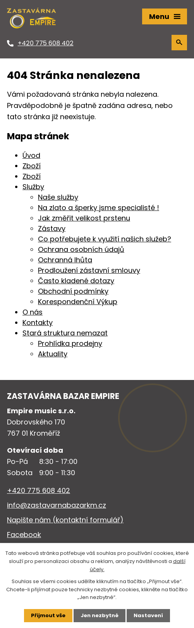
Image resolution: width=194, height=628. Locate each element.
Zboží (31, 166)
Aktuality (52, 354)
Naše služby (58, 197)
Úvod (31, 155)
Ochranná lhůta (65, 260)
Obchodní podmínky (73, 291)
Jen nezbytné (99, 615)
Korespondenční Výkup (77, 301)
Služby (33, 187)
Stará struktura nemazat (65, 333)
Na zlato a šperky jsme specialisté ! (98, 207)
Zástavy (51, 228)
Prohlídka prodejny (70, 343)
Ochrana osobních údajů (81, 249)
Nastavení (148, 615)
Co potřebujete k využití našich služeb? (104, 239)
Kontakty (37, 322)
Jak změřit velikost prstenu (84, 218)
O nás (32, 312)
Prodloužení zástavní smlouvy (89, 270)
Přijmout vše (48, 615)
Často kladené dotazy (76, 281)
